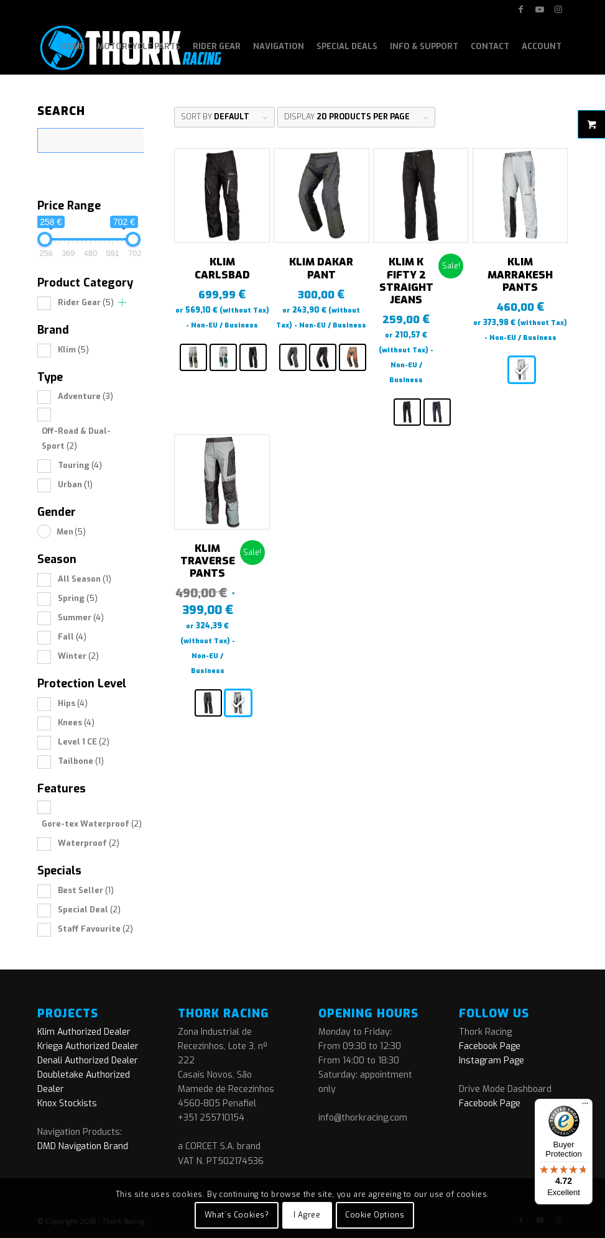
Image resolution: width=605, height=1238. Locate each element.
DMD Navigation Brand (82, 1146)
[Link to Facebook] (521, 9)
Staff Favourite (95, 929)
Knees (76, 722)
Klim (73, 349)
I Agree (306, 1215)
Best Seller (86, 890)
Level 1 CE (83, 741)
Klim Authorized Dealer (84, 1032)
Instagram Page (491, 1060)
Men (71, 531)
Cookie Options (374, 1215)
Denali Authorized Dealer (87, 1060)
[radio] (193, 357)
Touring (80, 465)
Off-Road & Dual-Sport (76, 438)
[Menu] (585, 1106)
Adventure (85, 396)
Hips (73, 703)
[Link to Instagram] (558, 9)
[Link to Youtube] (539, 9)
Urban (75, 484)
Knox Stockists (67, 1103)
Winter (78, 656)
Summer (81, 617)
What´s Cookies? (237, 1215)
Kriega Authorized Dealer (88, 1046)
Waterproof (88, 843)
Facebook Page (489, 1046)
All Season (84, 579)
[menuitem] (72, 47)
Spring (78, 598)
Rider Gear (86, 302)
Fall (72, 636)
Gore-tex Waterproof (92, 823)
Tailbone (81, 761)
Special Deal (89, 909)
